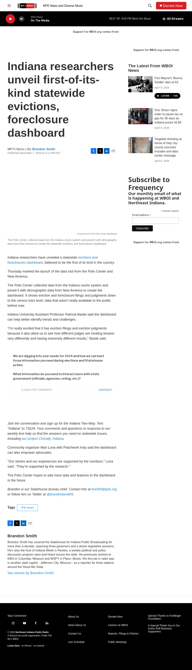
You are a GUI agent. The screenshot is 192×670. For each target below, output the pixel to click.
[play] (10, 19)
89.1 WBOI (13, 639)
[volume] (21, 19)
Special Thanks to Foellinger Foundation (164, 617)
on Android (38, 645)
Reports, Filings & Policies (123, 633)
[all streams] (173, 18)
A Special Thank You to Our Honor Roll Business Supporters (164, 628)
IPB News (27, 507)
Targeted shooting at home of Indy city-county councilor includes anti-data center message (168, 147)
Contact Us (74, 633)
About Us (73, 616)
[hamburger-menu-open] (9, 5)
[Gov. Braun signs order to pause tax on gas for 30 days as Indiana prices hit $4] (140, 116)
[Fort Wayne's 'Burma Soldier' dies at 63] (140, 84)
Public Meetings (117, 642)
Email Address (141, 215)
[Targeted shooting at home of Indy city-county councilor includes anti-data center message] (140, 145)
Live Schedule (76, 642)
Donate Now (173, 6)
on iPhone (26, 645)
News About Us (77, 625)
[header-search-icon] (150, 5)
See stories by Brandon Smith (31, 573)
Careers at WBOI (118, 625)
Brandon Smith (43, 149)
